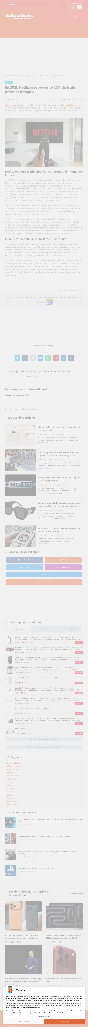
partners (20, 996)
